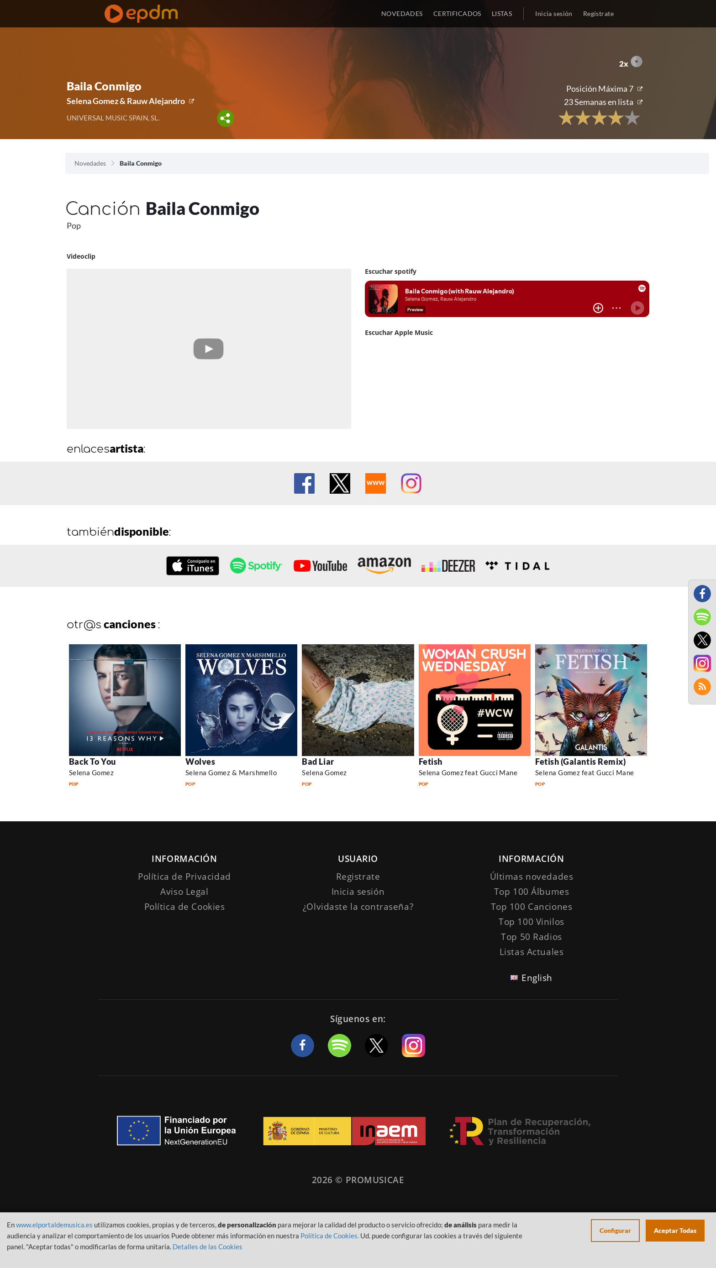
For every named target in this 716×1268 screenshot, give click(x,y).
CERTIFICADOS (457, 13)
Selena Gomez (91, 772)
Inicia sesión (553, 13)
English (537, 978)
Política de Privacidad (184, 876)
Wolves (200, 762)
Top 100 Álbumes (531, 892)
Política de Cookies (184, 907)
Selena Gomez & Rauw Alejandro (126, 101)
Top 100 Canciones (532, 907)
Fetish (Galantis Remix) (580, 762)
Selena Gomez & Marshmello (231, 772)
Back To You (92, 762)
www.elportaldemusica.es (54, 1225)
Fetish (430, 762)
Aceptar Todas (675, 1230)
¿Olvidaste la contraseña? (358, 907)
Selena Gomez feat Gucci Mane (468, 772)
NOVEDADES (402, 13)
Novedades (90, 163)
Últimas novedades (532, 876)
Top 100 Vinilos (531, 922)
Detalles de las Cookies (207, 1246)
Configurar (615, 1230)
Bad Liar (318, 762)
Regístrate (598, 13)
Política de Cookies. (329, 1235)
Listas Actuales (532, 952)
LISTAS (502, 13)
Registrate (358, 876)
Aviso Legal (184, 892)
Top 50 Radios (531, 937)
